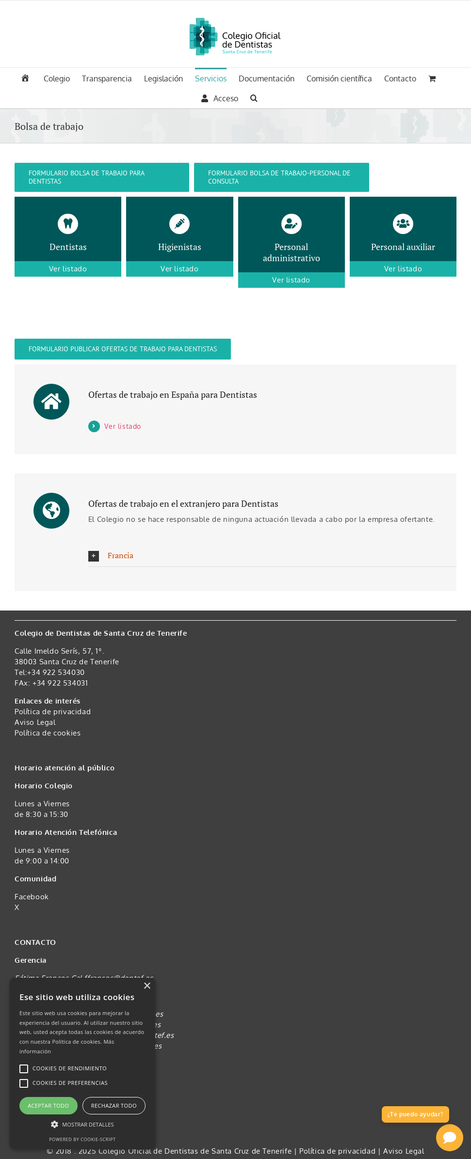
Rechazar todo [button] (114, 1105)
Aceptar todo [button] (48, 1105)
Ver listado (122, 426)
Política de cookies (48, 732)
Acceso (219, 98)
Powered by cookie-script (82, 1139)
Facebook (32, 896)
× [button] (146, 986)
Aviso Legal (35, 722)
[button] (254, 97)
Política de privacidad (53, 711)
